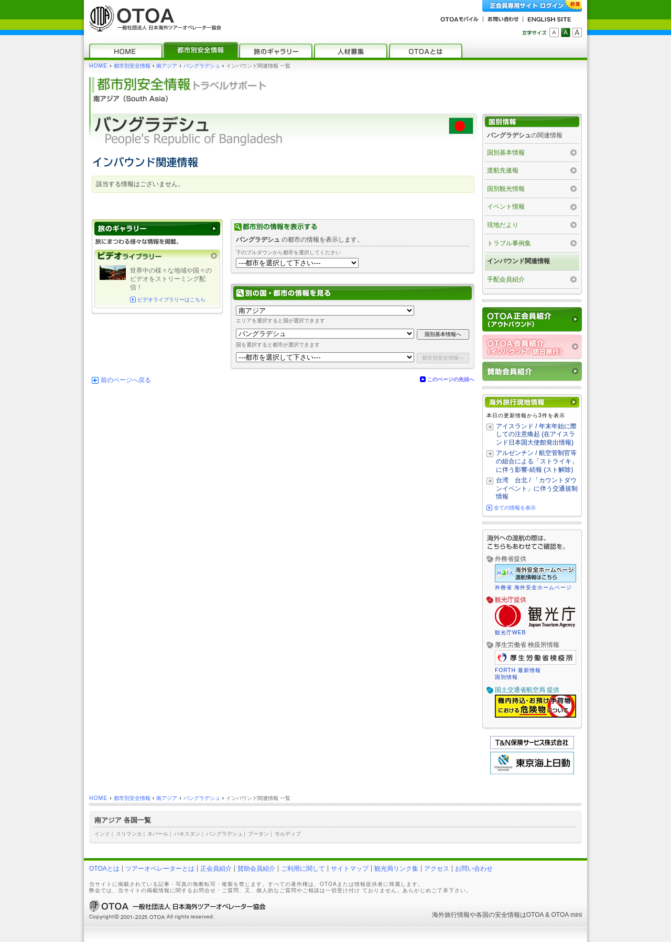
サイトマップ (350, 868)
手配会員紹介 (506, 279)
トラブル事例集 (509, 243)
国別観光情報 (506, 188)
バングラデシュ (201, 66)
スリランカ (129, 834)
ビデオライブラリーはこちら (171, 299)
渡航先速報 (502, 170)
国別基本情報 (506, 152)
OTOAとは (104, 868)
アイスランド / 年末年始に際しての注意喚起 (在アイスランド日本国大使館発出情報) (536, 434)
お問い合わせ (474, 868)
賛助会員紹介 (256, 868)
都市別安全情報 (132, 66)
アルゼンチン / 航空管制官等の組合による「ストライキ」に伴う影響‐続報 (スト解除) (537, 461)
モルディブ (288, 834)
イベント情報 (506, 206)
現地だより (502, 225)
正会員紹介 (216, 868)
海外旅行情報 (451, 914)
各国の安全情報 (498, 914)
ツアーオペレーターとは (159, 868)
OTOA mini (566, 914)
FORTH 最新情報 (518, 670)
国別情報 (506, 677)
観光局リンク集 (396, 868)
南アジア (166, 66)
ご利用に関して (303, 868)
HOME (98, 66)
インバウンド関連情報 (518, 261)
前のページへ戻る (126, 380)
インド (102, 834)
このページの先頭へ (450, 379)
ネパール (157, 834)
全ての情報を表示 (515, 508)
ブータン (258, 834)
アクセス (436, 868)
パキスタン (187, 834)
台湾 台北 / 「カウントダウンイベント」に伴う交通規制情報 (537, 488)
